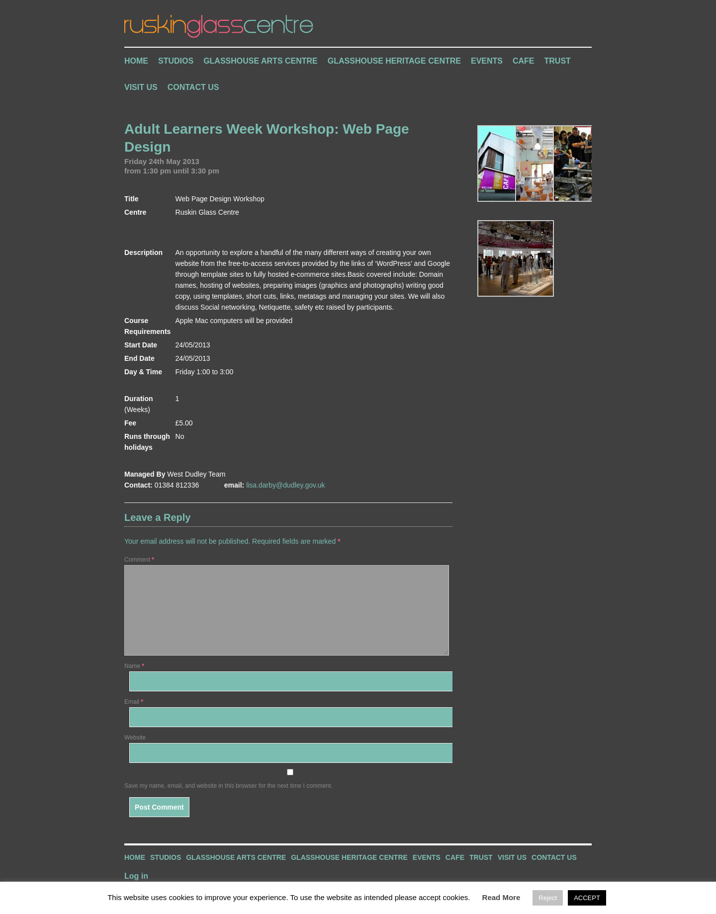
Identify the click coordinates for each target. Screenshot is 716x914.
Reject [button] (547, 898)
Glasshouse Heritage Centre (394, 61)
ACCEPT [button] (587, 898)
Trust (557, 61)
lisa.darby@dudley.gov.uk (285, 485)
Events (487, 61)
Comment (139, 559)
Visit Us (141, 87)
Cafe (524, 61)
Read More (501, 897)
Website (135, 737)
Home (136, 61)
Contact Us (193, 87)
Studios (175, 61)
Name (134, 666)
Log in (136, 876)
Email (133, 701)
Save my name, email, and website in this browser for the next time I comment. (228, 785)
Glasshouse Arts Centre (260, 61)
